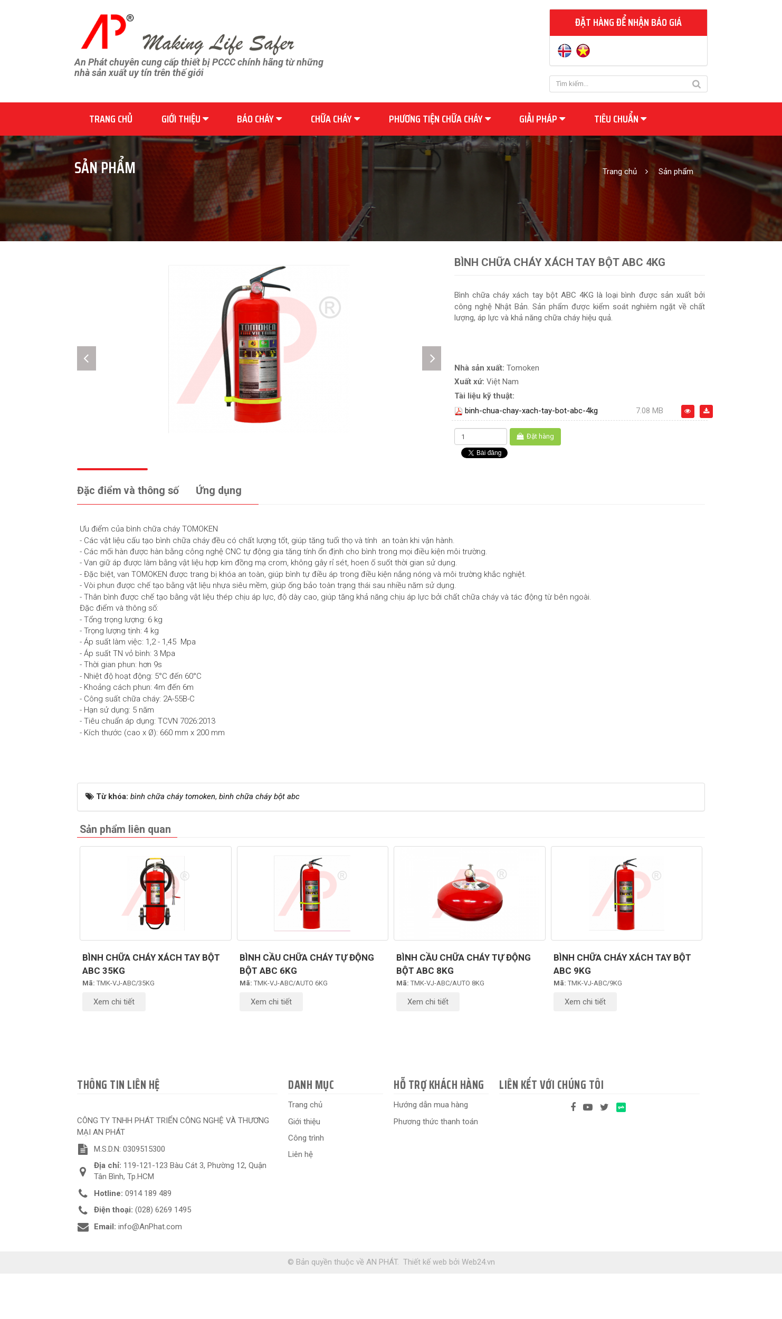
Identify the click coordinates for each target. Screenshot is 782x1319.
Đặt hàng (535, 436)
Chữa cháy (335, 118)
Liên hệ (300, 1200)
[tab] (128, 537)
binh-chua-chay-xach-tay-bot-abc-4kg (531, 410)
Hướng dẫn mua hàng (431, 1150)
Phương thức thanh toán (436, 1167)
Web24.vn (478, 1308)
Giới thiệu (184, 118)
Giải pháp (542, 118)
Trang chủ (110, 118)
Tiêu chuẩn (620, 118)
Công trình (306, 1184)
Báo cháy (259, 118)
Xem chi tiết (114, 1047)
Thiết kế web (425, 1308)
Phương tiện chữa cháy (440, 118)
